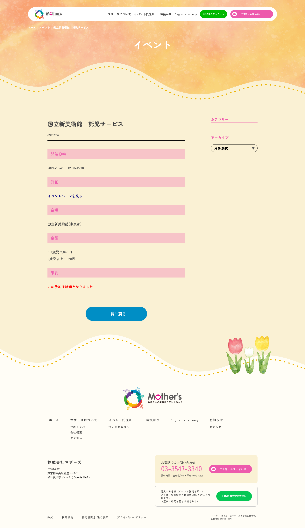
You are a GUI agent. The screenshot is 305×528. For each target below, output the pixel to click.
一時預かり (164, 14)
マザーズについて (119, 14)
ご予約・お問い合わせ (252, 14)
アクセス (76, 438)
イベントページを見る (64, 195)
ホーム (54, 420)
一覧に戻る (116, 314)
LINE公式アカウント (213, 14)
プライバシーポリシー (132, 517)
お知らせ (216, 420)
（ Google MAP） (80, 477)
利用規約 (68, 517)
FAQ (50, 517)
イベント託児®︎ (144, 14)
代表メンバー (79, 427)
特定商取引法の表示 (95, 517)
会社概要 (76, 432)
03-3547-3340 (181, 468)
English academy (186, 14)
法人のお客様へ (119, 427)
